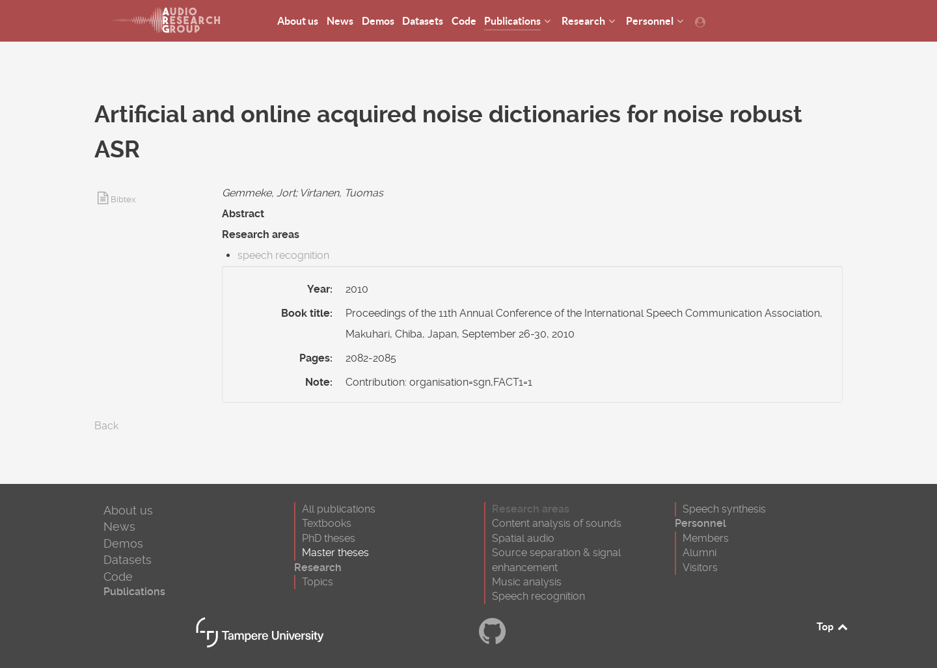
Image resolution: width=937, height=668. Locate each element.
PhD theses (328, 538)
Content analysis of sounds (556, 523)
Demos (123, 543)
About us (128, 510)
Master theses (335, 552)
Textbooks (326, 523)
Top (833, 626)
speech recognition (283, 255)
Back (106, 426)
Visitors (700, 567)
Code (118, 576)
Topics (317, 582)
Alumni (699, 552)
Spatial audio (523, 538)
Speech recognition (538, 596)
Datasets (127, 560)
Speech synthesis (724, 509)
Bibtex (123, 199)
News (119, 526)
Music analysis (527, 582)
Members (706, 538)
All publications (338, 509)
